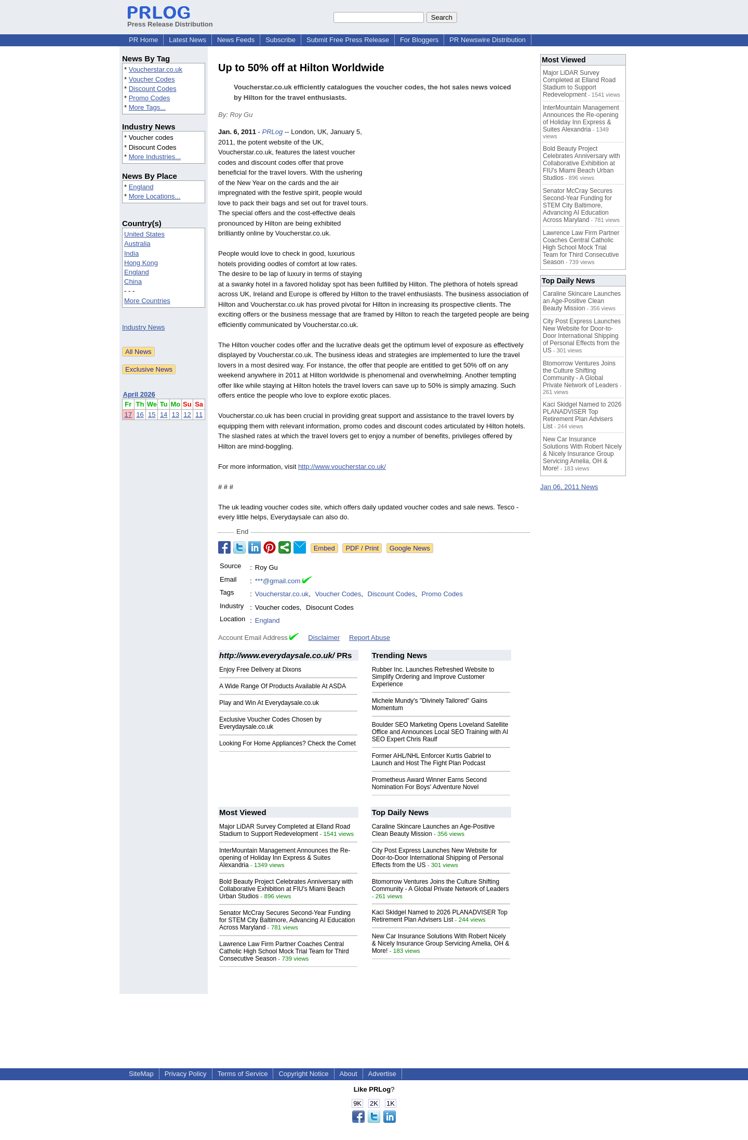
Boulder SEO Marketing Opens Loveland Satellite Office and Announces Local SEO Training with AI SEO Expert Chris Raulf (440, 732)
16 (139, 414)
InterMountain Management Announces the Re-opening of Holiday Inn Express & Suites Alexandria (284, 858)
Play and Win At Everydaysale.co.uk (269, 702)
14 (163, 414)
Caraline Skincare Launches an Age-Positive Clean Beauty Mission (582, 301)
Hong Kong (141, 263)
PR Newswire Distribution (487, 40)
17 (128, 414)
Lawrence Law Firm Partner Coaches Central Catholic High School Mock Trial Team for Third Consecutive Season (284, 951)
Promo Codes (149, 98)
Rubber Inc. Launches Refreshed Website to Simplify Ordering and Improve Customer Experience (433, 677)
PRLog (272, 132)
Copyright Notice (303, 1074)
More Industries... (155, 157)
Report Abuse (369, 637)
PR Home (143, 40)
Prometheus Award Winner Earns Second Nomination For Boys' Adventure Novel (429, 783)
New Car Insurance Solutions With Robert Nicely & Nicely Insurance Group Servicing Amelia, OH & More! (441, 943)
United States (144, 234)
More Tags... (147, 107)
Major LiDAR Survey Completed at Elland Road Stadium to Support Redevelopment (284, 830)
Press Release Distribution (170, 20)
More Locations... (155, 196)
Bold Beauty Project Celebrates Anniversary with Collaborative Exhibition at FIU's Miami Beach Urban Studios (286, 889)
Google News (410, 548)
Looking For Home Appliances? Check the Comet (287, 743)
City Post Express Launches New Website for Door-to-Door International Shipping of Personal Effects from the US (437, 858)
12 (187, 414)
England (141, 187)
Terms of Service (243, 1074)
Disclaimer (324, 637)
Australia (137, 243)
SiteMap (141, 1074)
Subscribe (280, 40)
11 (199, 414)
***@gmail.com (278, 581)
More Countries (147, 301)
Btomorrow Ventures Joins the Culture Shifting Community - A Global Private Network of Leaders (440, 885)
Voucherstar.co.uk (155, 69)
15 (151, 414)
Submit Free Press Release (347, 40)
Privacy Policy (186, 1074)
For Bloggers (419, 40)
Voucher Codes (152, 79)
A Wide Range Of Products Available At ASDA (282, 686)
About (348, 1074)
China (133, 281)
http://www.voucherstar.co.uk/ (342, 466)
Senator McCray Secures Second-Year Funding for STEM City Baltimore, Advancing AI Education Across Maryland (287, 920)
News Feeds (236, 40)
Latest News (187, 40)
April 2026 (139, 394)
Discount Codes (153, 89)
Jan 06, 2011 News (569, 487)
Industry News (143, 327)
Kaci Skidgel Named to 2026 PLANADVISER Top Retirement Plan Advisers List (439, 916)
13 (175, 414)
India (131, 253)
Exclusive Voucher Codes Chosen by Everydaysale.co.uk (270, 723)
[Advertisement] (452, 203)
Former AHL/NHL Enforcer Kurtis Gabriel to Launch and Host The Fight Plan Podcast (431, 759)
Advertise (382, 1074)
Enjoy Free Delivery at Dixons (260, 669)
